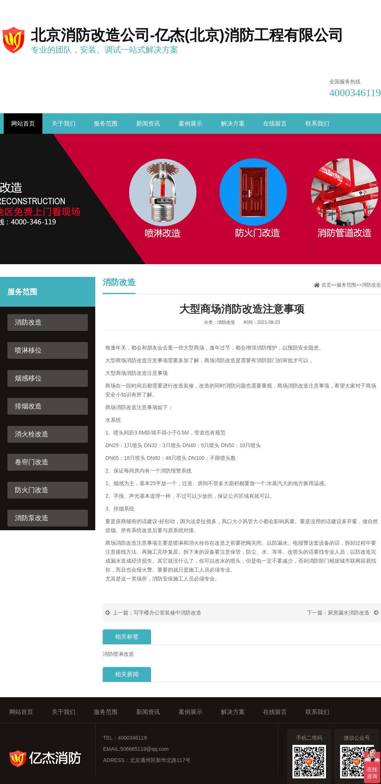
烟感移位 (28, 378)
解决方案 (233, 123)
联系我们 (335, 7)
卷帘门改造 (31, 462)
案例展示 (190, 123)
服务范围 (106, 123)
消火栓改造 (31, 434)
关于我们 (64, 123)
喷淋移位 (28, 350)
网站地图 (370, 7)
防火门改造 (31, 490)
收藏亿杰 (299, 7)
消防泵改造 (31, 518)
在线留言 (275, 123)
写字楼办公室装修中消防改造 (167, 613)
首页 (326, 285)
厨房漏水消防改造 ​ (349, 613)
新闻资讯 (148, 123)
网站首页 (23, 123)
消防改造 (28, 322)
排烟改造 (28, 406)
